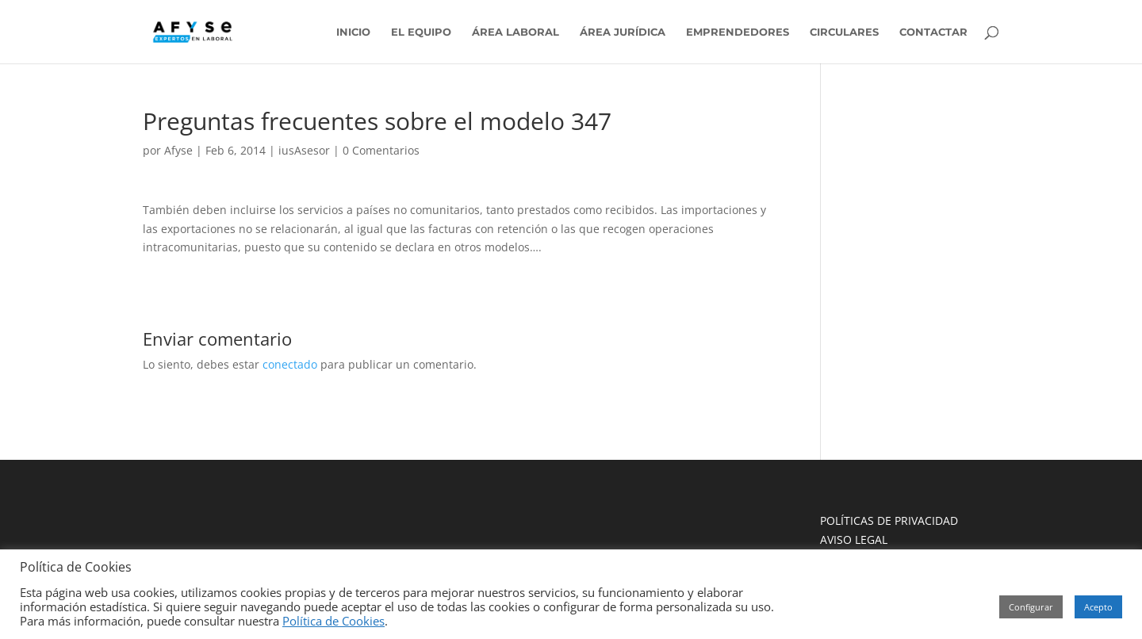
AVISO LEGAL (853, 539)
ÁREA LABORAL (515, 32)
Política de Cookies (333, 621)
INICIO (353, 32)
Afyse (178, 150)
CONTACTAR (933, 32)
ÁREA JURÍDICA (622, 32)
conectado (290, 364)
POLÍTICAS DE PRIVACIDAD (889, 520)
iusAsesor (304, 150)
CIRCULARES (844, 32)
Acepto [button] (1098, 607)
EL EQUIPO (421, 32)
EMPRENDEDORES (737, 32)
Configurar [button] (1031, 607)
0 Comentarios (381, 150)
